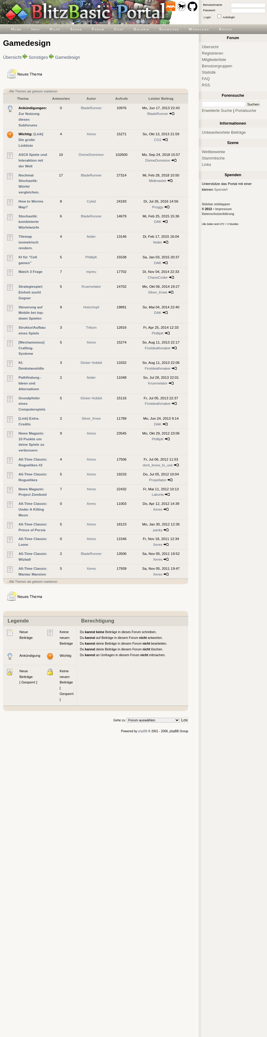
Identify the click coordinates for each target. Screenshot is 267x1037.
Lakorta (158, 494)
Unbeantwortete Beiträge (224, 132)
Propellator (157, 480)
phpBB (143, 731)
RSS (206, 85)
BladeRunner (91, 108)
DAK (157, 221)
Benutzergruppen (217, 66)
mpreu (91, 272)
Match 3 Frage (30, 272)
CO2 (157, 140)
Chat (119, 29)
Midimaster (158, 181)
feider (91, 236)
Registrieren (212, 53)
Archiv (225, 29)
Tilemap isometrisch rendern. (28, 242)
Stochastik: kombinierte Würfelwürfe (28, 222)
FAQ (206, 78)
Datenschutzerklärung (218, 214)
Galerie (141, 29)
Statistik (209, 72)
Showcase (169, 29)
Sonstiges (38, 57)
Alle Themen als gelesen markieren (33, 91)
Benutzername (212, 4)
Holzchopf (91, 307)
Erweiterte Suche (217, 110)
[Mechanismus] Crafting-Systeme (31, 348)
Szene (76, 29)
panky (157, 530)
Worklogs (199, 29)
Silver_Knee (157, 292)
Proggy (157, 207)
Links (206, 164)
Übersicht (12, 57)
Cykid (91, 201)
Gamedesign (67, 57)
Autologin (229, 17)
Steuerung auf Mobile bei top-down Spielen (31, 312)
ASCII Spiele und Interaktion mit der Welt (32, 160)
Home (16, 29)
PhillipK (91, 257)
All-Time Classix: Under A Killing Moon (32, 509)
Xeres (91, 134)
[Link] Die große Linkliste (30, 139)
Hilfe (55, 29)
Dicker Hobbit (91, 362)
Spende (220, 189)
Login (207, 17)
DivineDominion (91, 154)
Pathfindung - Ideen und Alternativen (30, 383)
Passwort (209, 10)
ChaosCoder (158, 277)
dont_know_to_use (158, 465)
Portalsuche (245, 110)
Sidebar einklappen (216, 204)
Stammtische (213, 158)
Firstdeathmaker (158, 348)
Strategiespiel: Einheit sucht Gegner (30, 292)
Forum (98, 29)
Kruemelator (91, 286)
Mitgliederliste (214, 59)
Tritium (91, 327)
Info (36, 29)
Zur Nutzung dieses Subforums (28, 119)
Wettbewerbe (213, 151)
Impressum (223, 209)
